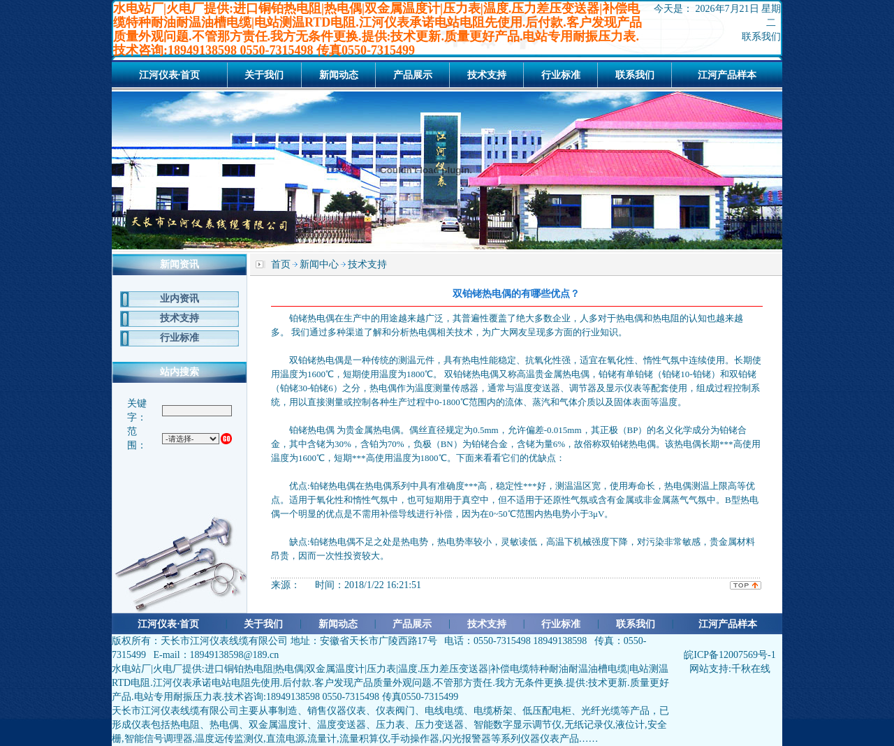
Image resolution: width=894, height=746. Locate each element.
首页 (281, 264)
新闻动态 (338, 74)
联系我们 (761, 36)
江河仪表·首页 (169, 74)
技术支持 (486, 74)
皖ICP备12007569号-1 (729, 655)
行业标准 (560, 74)
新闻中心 (319, 264)
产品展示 (412, 74)
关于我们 (264, 74)
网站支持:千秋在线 (729, 669)
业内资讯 (179, 298)
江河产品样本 (727, 74)
